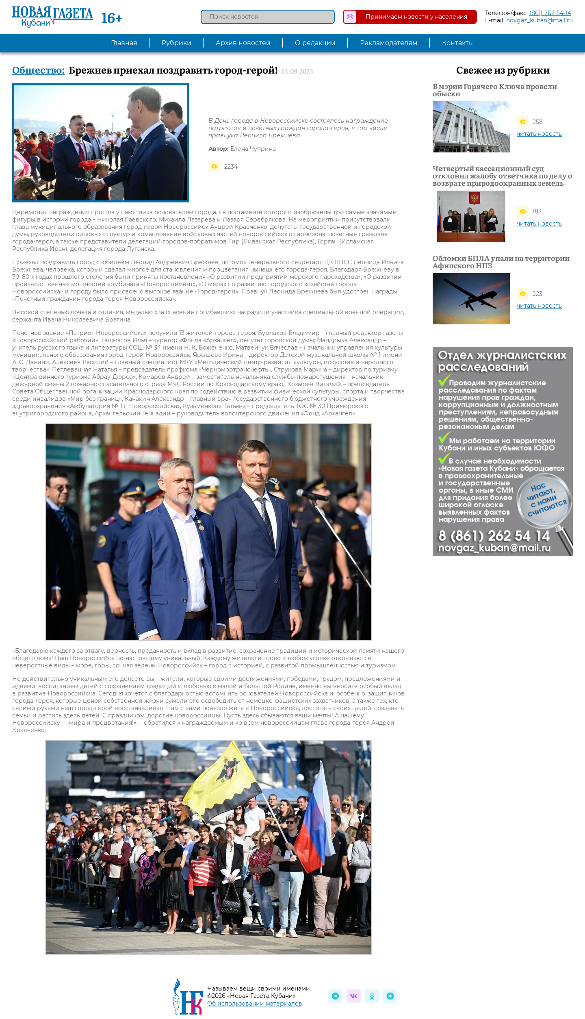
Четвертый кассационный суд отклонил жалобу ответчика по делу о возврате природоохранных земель (502, 176)
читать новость (539, 133)
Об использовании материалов (254, 1003)
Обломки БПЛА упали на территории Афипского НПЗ (501, 261)
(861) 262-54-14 (550, 13)
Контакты (458, 43)
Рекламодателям (389, 43)
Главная (124, 43)
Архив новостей (243, 43)
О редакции (315, 43)
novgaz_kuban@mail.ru (539, 20)
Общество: (38, 69)
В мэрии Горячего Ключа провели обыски (495, 90)
